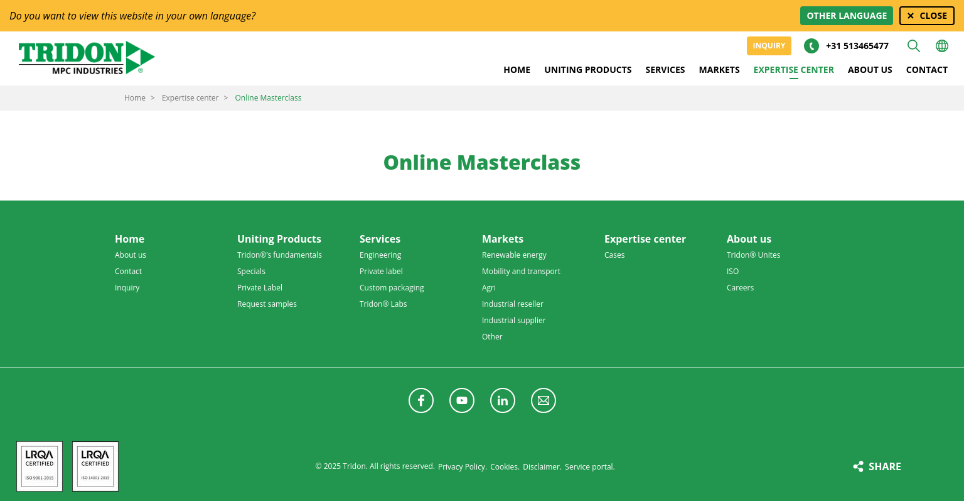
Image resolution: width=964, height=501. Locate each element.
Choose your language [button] (942, 45)
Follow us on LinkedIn (502, 400)
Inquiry (769, 45)
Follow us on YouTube (461, 400)
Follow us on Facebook (421, 400)
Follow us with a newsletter (543, 400)
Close (933, 15)
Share (885, 466)
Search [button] (913, 45)
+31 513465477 (857, 46)
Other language (846, 15)
